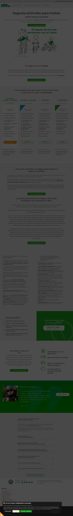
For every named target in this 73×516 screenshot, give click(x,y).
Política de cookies (37, 507)
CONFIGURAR (8, 511)
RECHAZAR (16, 511)
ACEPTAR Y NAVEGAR (26, 511)
